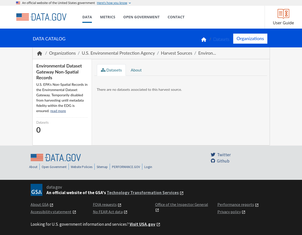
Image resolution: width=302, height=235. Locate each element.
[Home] (41, 17)
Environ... (207, 53)
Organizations (250, 38)
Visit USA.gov (142, 224)
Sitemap (102, 167)
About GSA (40, 204)
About (136, 69)
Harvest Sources (176, 53)
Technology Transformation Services (143, 192)
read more (58, 111)
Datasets (221, 39)
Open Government (54, 167)
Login (148, 167)
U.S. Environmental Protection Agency (118, 53)
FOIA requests (105, 204)
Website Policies (81, 167)
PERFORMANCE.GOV (126, 167)
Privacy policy (229, 211)
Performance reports (235, 204)
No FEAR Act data (108, 211)
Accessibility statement (51, 211)
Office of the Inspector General (181, 204)
